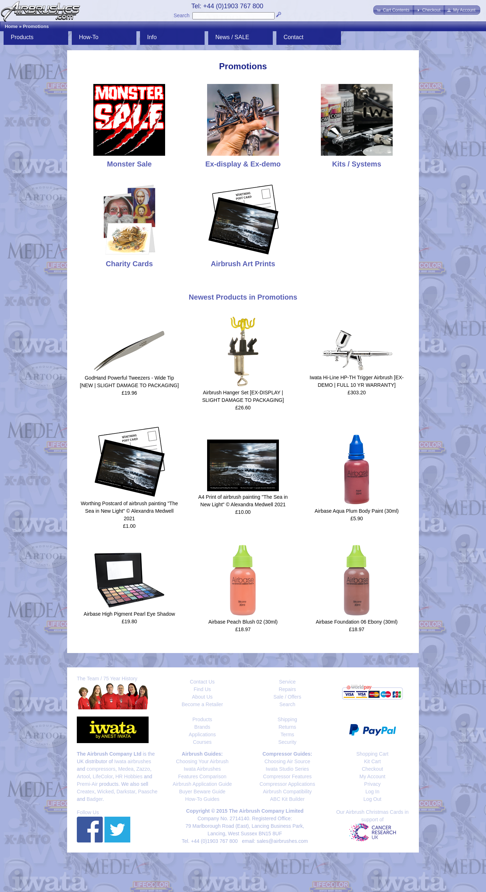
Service (287, 682)
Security (287, 742)
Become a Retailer (202, 704)
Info (152, 37)
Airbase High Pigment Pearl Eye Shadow (129, 614)
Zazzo (143, 769)
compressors (101, 769)
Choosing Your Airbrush (202, 761)
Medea (126, 769)
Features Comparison (202, 776)
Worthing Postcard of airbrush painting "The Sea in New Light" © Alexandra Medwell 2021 (129, 511)
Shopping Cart (372, 754)
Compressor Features (287, 776)
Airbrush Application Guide (202, 784)
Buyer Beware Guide (202, 791)
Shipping (287, 719)
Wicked (105, 791)
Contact (293, 37)
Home (11, 26)
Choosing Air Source (287, 761)
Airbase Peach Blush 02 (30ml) (242, 622)
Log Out (373, 799)
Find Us (202, 689)
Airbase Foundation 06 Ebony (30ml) (357, 622)
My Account (372, 776)
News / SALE (232, 37)
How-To (88, 37)
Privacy (372, 784)
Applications (202, 734)
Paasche (147, 791)
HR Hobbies (128, 776)
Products (22, 37)
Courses (202, 742)
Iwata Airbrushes (202, 769)
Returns (287, 727)
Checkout (372, 769)
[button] (393, 10)
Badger (94, 799)
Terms (287, 734)
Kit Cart (372, 761)
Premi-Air (87, 784)
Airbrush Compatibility (287, 791)
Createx (85, 791)
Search (182, 15)
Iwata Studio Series (287, 769)
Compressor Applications (287, 784)
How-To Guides (202, 799)
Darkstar (126, 791)
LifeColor (102, 776)
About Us (202, 697)
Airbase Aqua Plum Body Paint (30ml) (357, 511)
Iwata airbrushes (132, 761)
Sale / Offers (288, 697)
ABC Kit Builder (287, 799)
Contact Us (202, 682)
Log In (372, 791)
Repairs (287, 689)
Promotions (36, 26)
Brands (202, 727)
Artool (83, 776)
